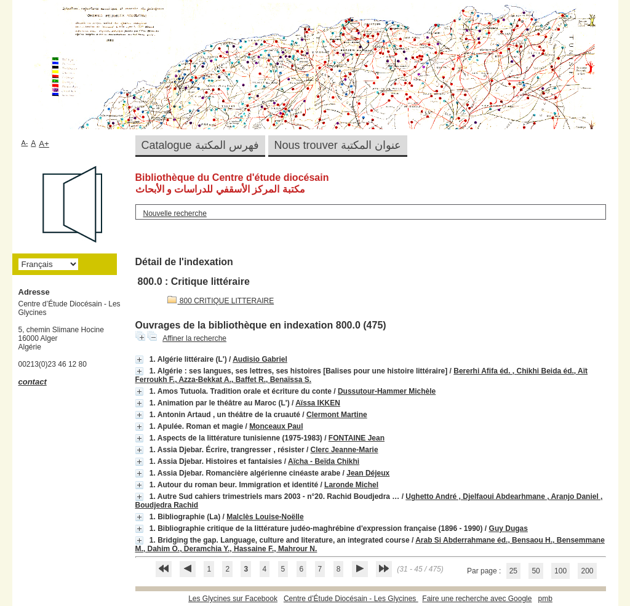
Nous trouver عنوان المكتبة (337, 145)
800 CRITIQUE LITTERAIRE (220, 301)
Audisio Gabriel (260, 359)
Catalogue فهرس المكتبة (200, 145)
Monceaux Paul (276, 426)
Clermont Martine (336, 414)
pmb (545, 598)
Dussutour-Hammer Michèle (387, 391)
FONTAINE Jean (357, 438)
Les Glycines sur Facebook (232, 598)
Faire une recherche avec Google (477, 598)
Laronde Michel (351, 484)
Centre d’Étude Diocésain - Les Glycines (351, 598)
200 (587, 571)
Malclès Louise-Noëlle (264, 516)
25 (513, 571)
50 (536, 571)
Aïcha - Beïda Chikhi (323, 461)
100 (560, 571)
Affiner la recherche (194, 338)
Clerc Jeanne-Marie (344, 449)
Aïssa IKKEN (317, 403)
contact (32, 381)
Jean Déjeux (367, 473)
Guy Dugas (508, 528)
